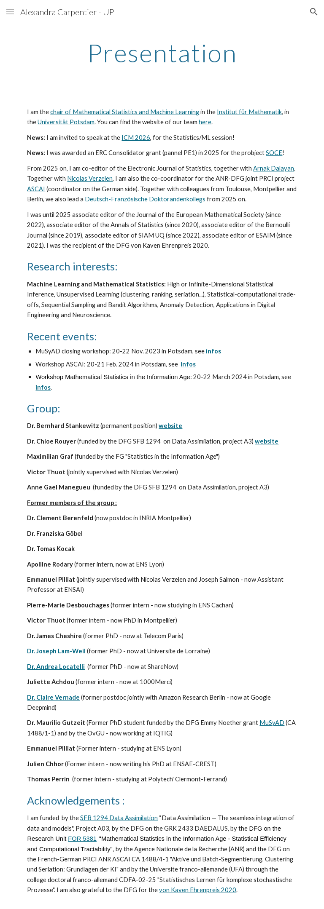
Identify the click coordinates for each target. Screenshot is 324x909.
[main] (162, 52)
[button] (10, 11)
